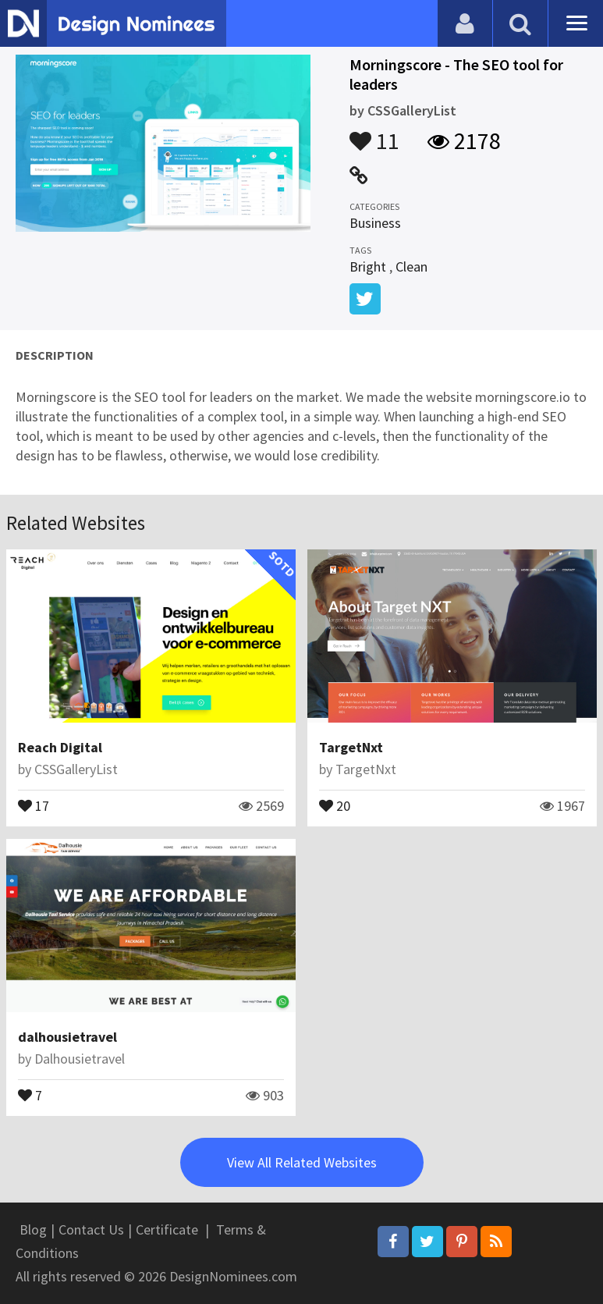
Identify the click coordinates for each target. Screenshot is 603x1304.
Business (375, 223)
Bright (367, 266)
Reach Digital (60, 747)
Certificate (167, 1229)
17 (33, 804)
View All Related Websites (302, 1162)
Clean (411, 266)
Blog (33, 1229)
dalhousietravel (67, 1037)
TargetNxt (351, 747)
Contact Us (91, 1229)
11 (374, 133)
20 (334, 804)
